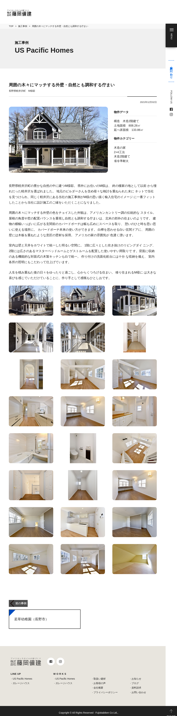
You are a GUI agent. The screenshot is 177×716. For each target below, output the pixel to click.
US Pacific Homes (22, 675)
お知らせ (136, 675)
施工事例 (22, 26)
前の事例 (20, 601)
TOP (11, 26)
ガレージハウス (21, 679)
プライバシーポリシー (106, 689)
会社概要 (98, 684)
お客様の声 (100, 679)
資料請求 (136, 684)
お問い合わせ (139, 689)
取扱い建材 (100, 675)
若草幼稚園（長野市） (31, 616)
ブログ (135, 679)
